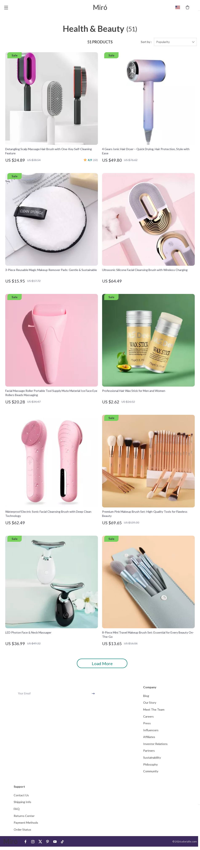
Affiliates (149, 739)
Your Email (24, 695)
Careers (148, 718)
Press (147, 725)
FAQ (17, 812)
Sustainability (152, 760)
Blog (146, 697)
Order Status (22, 832)
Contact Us (21, 798)
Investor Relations (155, 746)
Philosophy (150, 767)
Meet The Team (153, 711)
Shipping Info (22, 805)
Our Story (149, 704)
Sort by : (146, 43)
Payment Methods (26, 825)
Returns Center (24, 819)
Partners (149, 753)
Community (150, 774)
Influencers (151, 732)
